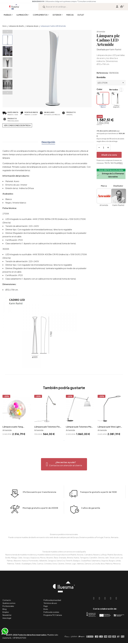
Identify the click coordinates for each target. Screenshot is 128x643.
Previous (7, 32)
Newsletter (7, 615)
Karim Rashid (115, 49)
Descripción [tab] (48, 142)
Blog (4, 609)
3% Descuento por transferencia (39, 502)
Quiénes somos (8, 603)
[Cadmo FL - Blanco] (103, 98)
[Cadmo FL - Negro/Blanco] (117, 98)
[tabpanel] (16, 415)
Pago (46, 606)
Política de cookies (51, 612)
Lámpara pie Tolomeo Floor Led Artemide (48, 427)
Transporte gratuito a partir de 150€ (98, 481)
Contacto (6, 600)
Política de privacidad (52, 600)
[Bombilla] (111, 82)
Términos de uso (50, 603)
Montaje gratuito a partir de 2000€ (40, 518)
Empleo (5, 612)
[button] (64, 464)
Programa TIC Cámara (53, 615)
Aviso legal (6, 618)
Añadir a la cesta (109, 155)
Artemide (101, 31)
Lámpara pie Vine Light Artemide (109, 427)
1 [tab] (64, 440)
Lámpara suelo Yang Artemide (12, 427)
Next (7, 93)
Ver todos (113, 89)
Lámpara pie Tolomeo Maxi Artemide (79, 427)
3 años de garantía (90, 518)
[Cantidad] (103, 148)
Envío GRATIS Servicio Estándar (111, 170)
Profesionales (8, 606)
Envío (46, 609)
